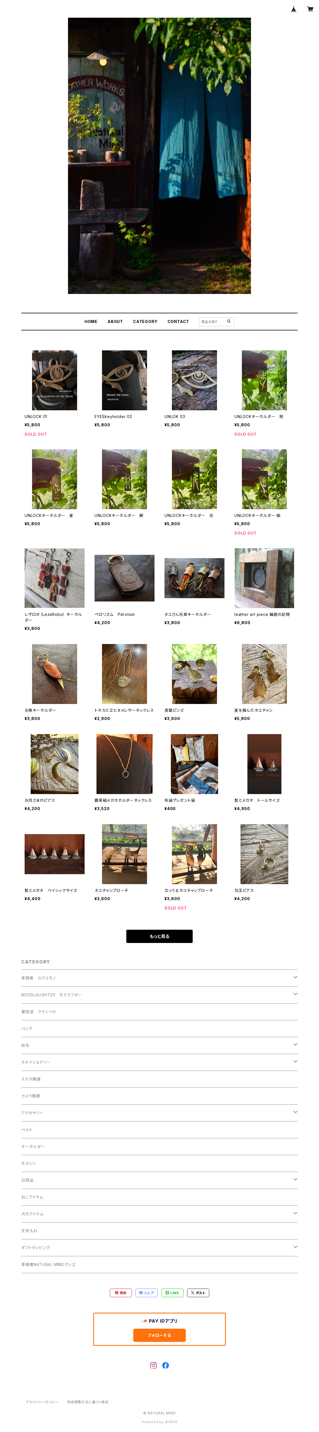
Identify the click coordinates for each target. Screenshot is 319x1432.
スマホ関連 (31, 1079)
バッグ (26, 1028)
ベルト (26, 1129)
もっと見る (159, 936)
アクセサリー (32, 1112)
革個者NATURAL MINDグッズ (48, 1264)
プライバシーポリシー (42, 1402)
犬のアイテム (32, 1214)
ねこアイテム (32, 1197)
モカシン (28, 1163)
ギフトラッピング (35, 1247)
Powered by (159, 1422)
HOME (91, 321)
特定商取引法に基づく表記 (88, 1402)
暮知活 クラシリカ (38, 1011)
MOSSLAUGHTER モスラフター (51, 994)
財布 (25, 1045)
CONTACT (178, 321)
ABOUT (115, 321)
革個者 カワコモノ (38, 978)
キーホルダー (33, 1146)
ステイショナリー (35, 1062)
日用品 (27, 1180)
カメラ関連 (30, 1096)
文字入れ (29, 1230)
